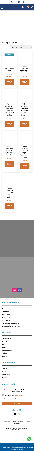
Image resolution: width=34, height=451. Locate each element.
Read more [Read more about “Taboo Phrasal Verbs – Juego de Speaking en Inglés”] (25, 166)
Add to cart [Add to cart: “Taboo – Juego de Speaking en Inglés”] (24, 82)
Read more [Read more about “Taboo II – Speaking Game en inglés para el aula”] (9, 164)
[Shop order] (21, 47)
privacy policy (18, 395)
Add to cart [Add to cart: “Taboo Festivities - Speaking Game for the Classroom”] (24, 124)
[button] (2, 7)
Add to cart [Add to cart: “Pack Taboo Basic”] (9, 82)
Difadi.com (20, 425)
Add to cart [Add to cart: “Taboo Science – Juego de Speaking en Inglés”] (9, 206)
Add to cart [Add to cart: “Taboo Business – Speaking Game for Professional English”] (9, 124)
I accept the (13, 395)
